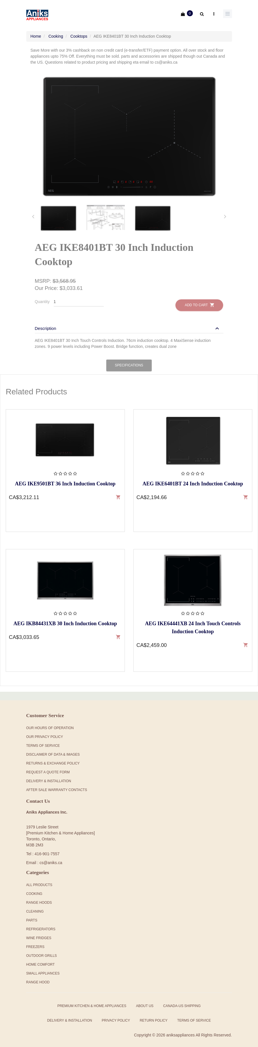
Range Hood (38, 978)
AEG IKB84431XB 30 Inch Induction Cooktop (65, 619)
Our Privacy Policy (44, 733)
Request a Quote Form (48, 768)
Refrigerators (40, 925)
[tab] (58, 214)
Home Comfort (40, 961)
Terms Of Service (43, 741)
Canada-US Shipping (182, 1002)
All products (39, 881)
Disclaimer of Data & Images (53, 750)
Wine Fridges (38, 934)
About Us (144, 1002)
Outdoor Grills (41, 952)
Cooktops (78, 32)
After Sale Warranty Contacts (56, 786)
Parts (31, 916)
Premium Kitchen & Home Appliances (91, 1002)
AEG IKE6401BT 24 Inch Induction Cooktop (193, 479)
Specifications (129, 361)
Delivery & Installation (48, 777)
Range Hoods (39, 899)
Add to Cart (199, 300)
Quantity (42, 297)
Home (36, 32)
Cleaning (35, 907)
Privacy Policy (116, 1016)
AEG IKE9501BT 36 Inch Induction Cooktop (65, 479)
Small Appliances (43, 969)
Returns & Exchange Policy (53, 759)
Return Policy (153, 1016)
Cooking (55, 32)
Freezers (35, 943)
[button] (128, 324)
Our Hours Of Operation (50, 724)
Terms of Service (194, 1016)
